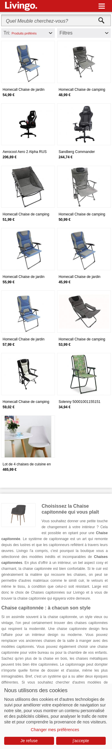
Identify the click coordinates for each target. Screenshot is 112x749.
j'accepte (81, 740)
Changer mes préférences (55, 729)
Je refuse (29, 740)
